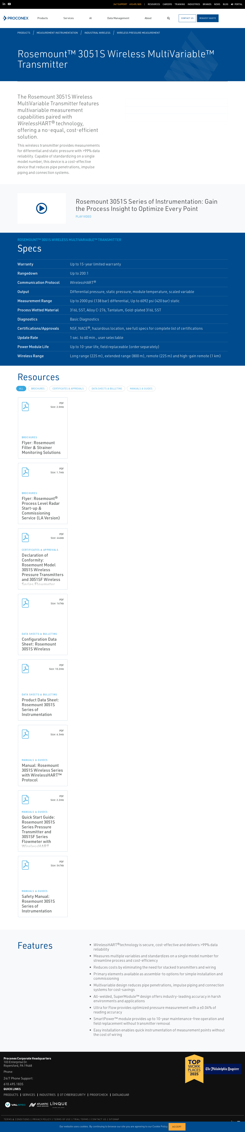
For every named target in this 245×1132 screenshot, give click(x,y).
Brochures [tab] (38, 388)
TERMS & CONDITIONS (17, 1119)
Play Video (83, 216)
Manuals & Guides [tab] (141, 388)
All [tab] (21, 388)
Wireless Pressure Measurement (138, 32)
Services (28, 1095)
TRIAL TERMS (81, 1119)
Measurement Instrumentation (57, 32)
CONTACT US (98, 1119)
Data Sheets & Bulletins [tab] (107, 388)
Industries (47, 1095)
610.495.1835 (13, 1084)
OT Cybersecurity (72, 1095)
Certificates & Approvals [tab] (68, 388)
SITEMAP (114, 1119)
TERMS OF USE (62, 1119)
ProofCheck (99, 1095)
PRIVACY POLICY (42, 1119)
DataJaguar (120, 1095)
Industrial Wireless (97, 32)
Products (23, 32)
